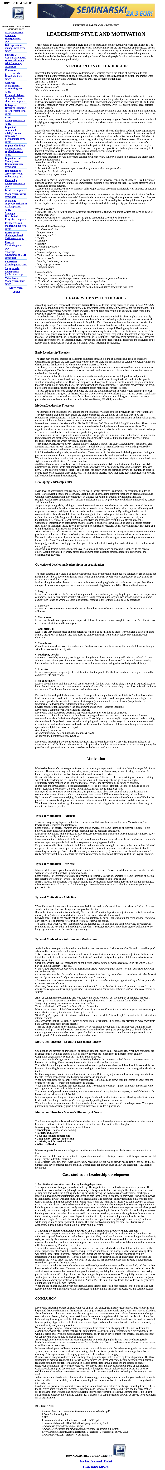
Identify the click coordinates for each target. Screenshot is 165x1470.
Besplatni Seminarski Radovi (96, 1461)
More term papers (16, 289)
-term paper (14, 37)
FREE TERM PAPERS (96, 1466)
